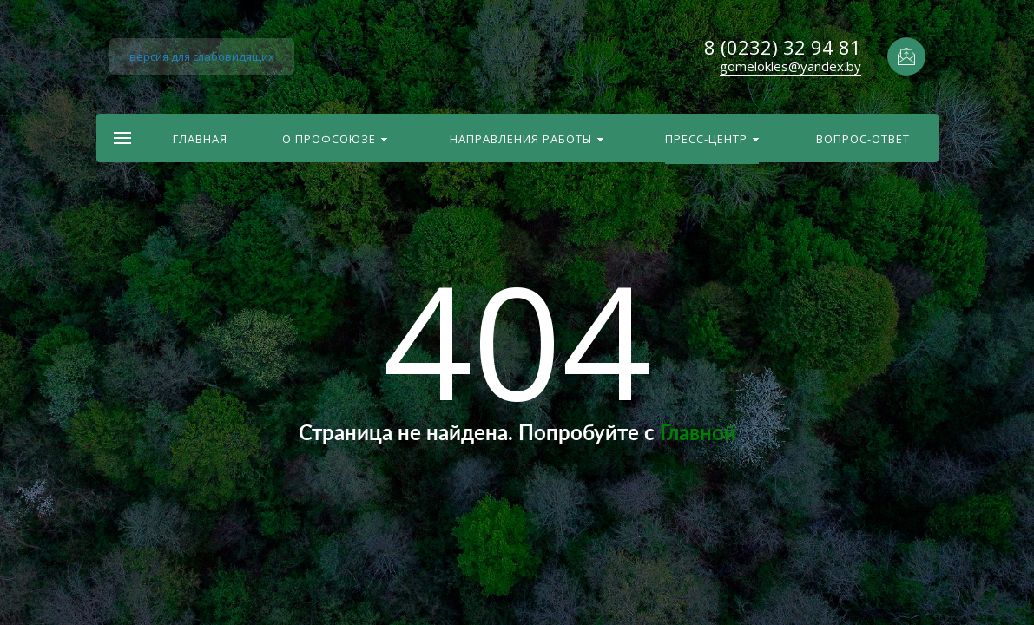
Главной (698, 434)
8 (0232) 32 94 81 (782, 47)
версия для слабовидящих (201, 56)
